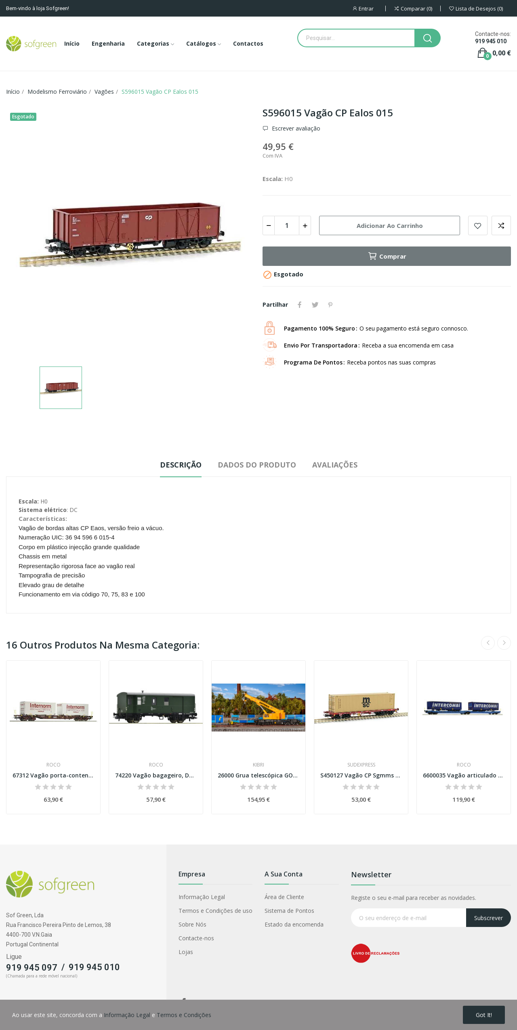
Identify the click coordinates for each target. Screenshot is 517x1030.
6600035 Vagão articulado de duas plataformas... (463, 775)
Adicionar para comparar (501, 225)
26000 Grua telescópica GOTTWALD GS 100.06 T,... (258, 775)
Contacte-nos (196, 938)
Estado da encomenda (294, 924)
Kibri (258, 764)
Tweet (315, 305)
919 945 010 (490, 41)
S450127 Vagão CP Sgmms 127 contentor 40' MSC (361, 775)
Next (504, 643)
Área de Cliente (284, 897)
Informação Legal (202, 897)
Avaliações (334, 465)
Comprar (387, 256)
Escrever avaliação (295, 128)
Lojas (186, 952)
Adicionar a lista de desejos (478, 225)
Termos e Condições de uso (215, 910)
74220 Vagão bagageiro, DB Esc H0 (156, 775)
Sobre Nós (192, 924)
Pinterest (330, 305)
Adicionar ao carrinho (390, 225)
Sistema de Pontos (289, 910)
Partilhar (299, 305)
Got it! (484, 1015)
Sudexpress (361, 764)
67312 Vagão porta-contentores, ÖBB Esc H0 (53, 775)
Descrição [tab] (181, 465)
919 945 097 (31, 968)
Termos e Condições (184, 1015)
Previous (488, 643)
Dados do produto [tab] (257, 465)
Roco (53, 764)
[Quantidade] (287, 225)
